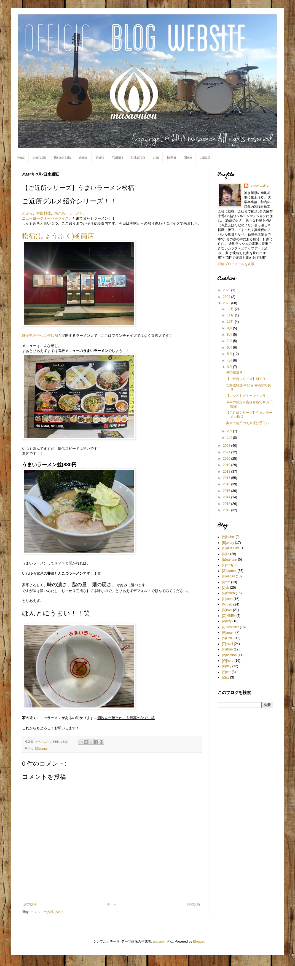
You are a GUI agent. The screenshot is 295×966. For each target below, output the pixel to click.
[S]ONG (228, 638)
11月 (231, 315)
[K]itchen (228, 593)
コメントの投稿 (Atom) (48, 912)
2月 (230, 431)
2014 (227, 497)
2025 (227, 290)
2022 (227, 446)
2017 (227, 478)
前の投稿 (193, 904)
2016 (227, 484)
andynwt (159, 941)
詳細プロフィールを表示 (236, 264)
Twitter (171, 157)
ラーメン (76, 213)
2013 (227, 504)
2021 (227, 452)
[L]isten (227, 599)
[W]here (228, 661)
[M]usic (227, 604)
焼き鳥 (59, 213)
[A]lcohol (228, 537)
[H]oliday (228, 576)
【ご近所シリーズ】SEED (245, 379)
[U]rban (227, 649)
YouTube (117, 157)
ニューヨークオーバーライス (45, 218)
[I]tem (226, 582)
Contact (205, 157)
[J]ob (225, 588)
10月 (231, 322)
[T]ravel (227, 644)
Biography (39, 157)
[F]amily (228, 565)
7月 (230, 341)
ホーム (112, 904)
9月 (230, 328)
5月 (230, 354)
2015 (227, 491)
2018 (227, 471)
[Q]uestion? (230, 627)
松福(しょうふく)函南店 (58, 236)
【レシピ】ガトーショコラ (246, 396)
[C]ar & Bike (231, 548)
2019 (227, 465)
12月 (231, 309)
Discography (62, 157)
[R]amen (228, 632)
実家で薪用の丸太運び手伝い (247, 423)
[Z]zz (225, 677)
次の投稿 (30, 904)
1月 (230, 438)
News (21, 157)
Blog (156, 157)
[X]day (226, 666)
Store (188, 157)
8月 (230, 335)
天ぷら (27, 213)
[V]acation (229, 655)
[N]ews (227, 610)
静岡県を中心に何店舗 (40, 335)
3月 (230, 367)
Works (83, 157)
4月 (230, 360)
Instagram (138, 157)
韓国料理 (43, 213)
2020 (227, 459)
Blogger (198, 941)
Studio (99, 157)
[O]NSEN (228, 616)
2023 (227, 303)
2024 (227, 297)
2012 (227, 510)
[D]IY (225, 554)
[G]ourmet (41, 748)
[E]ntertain (229, 559)
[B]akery (228, 543)
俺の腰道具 (234, 372)
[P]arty (227, 621)
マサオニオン (259, 186)
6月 (230, 347)
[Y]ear (226, 672)
